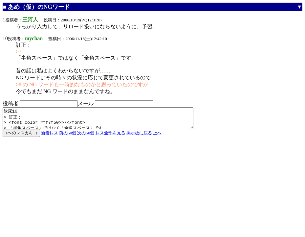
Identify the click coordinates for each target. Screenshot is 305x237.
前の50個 (67, 136)
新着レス (49, 136)
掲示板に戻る (139, 136)
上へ (157, 136)
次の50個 (85, 136)
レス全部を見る (110, 136)
